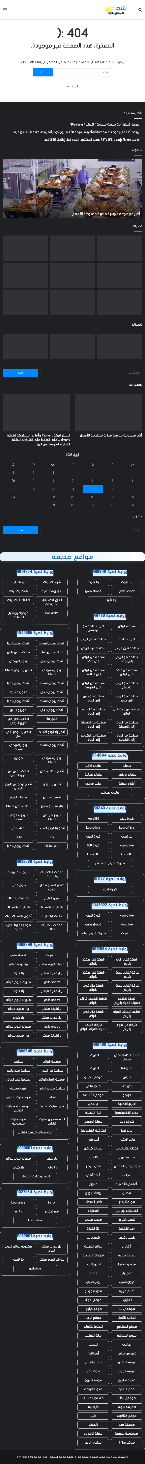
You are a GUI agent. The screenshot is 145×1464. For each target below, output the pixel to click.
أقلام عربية (126, 1291)
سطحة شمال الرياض (93, 639)
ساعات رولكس (126, 774)
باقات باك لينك (18, 591)
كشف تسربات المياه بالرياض (126, 1014)
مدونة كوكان (93, 1148)
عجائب (126, 1175)
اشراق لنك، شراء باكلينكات (52, 602)
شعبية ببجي (52, 797)
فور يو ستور (18, 710)
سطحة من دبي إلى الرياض (93, 698)
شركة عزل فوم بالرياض (93, 987)
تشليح (51, 1097)
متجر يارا (126, 1273)
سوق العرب (18, 885)
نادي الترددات (93, 1202)
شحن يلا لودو (52, 784)
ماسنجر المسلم (93, 1398)
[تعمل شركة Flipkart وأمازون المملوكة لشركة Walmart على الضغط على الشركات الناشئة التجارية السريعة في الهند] (72, 248)
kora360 (93, 818)
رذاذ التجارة (93, 1228)
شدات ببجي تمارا (18, 643)
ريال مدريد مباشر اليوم (51, 1248)
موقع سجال (93, 1300)
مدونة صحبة (126, 1255)
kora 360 (93, 854)
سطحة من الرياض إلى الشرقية (93, 685)
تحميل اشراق (126, 1219)
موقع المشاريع (127, 1326)
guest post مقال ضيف (52, 887)
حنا (52, 837)
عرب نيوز (126, 1130)
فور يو (18, 758)
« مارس (137, 516)
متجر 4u (51, 719)
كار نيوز (93, 1157)
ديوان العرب (126, 1282)
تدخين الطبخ (93, 1362)
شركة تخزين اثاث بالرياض (126, 961)
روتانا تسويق (93, 1193)
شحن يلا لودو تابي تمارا (18, 734)
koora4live (126, 827)
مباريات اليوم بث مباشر (110, 863)
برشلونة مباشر (18, 964)
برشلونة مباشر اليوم (18, 1246)
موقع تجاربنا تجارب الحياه (18, 927)
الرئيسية (72, 86)
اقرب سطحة (127, 639)
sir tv (18, 1211)
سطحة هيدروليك (18, 1070)
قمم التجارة (126, 1389)
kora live (127, 924)
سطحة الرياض (126, 626)
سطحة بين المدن (52, 1070)
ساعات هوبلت (110, 792)
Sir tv (52, 1202)
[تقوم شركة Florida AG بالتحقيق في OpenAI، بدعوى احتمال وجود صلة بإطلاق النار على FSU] (119, 275)
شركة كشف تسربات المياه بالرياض (126, 1001)
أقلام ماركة (127, 783)
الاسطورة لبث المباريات (35, 1176)
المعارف (93, 1210)
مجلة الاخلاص (93, 1433)
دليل (93, 1415)
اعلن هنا (93, 1055)
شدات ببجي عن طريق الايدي (18, 721)
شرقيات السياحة (93, 1255)
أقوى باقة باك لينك (18, 916)
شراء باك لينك (52, 582)
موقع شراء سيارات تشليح (18, 1108)
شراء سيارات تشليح (52, 1106)
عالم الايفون (127, 1139)
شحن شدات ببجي (52, 771)
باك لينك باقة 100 (18, 907)
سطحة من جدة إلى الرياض (126, 711)
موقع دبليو (93, 1309)
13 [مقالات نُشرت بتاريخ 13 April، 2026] (92, 489)
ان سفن (93, 1104)
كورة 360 (93, 845)
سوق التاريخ (51, 898)
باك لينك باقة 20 (18, 898)
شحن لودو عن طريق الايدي (18, 786)
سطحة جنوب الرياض (52, 1088)
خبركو (127, 1095)
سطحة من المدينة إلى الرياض (93, 724)
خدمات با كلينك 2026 (51, 927)
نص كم (126, 1086)
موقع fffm (127, 1442)
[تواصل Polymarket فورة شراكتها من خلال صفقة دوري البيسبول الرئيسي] (119, 302)
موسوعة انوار (126, 1264)
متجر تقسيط (18, 692)
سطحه (18, 1061)
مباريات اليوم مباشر (93, 933)
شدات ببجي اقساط (51, 643)
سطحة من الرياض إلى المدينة (126, 724)
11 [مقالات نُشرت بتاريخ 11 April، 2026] (132, 489)
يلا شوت (126, 582)
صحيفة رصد (127, 1424)
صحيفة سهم (127, 1407)
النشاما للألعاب (93, 1326)
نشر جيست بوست (18, 872)
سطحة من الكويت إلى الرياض (93, 737)
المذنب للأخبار (126, 1317)
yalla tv (51, 1167)
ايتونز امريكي (18, 661)
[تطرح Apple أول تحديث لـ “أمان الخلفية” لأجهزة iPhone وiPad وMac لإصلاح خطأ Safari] (25, 302)
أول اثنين (93, 1353)
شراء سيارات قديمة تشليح (35, 1132)
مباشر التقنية (93, 1246)
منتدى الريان (93, 1442)
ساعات (127, 765)
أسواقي (93, 1139)
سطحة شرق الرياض (127, 648)
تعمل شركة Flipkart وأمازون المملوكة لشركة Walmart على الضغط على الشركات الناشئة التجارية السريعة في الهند (38, 440)
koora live (93, 827)
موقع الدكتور (126, 1362)
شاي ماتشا (51, 846)
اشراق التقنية (126, 1104)
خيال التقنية (93, 1112)
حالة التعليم (93, 1335)
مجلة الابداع (127, 1202)
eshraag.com (25, 1456)
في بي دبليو (126, 1353)
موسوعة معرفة (127, 1433)
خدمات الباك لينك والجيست (51, 874)
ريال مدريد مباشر (51, 973)
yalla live (35, 1268)
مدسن (126, 1193)
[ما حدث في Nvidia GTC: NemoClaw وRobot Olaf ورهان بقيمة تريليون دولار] (25, 275)
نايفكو (93, 1424)
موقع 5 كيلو (93, 1077)
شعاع (93, 1273)
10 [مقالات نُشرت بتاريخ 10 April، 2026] (13, 480)
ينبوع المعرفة (126, 1335)
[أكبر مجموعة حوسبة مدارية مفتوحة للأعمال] (119, 248)
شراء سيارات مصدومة (18, 1121)
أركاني (126, 1246)
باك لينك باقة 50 (52, 907)
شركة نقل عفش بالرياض (93, 961)
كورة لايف (127, 818)
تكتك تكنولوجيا (127, 1148)
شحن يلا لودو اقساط (18, 670)
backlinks (51, 613)
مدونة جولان (93, 1291)
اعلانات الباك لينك (18, 600)
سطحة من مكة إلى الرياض (126, 672)
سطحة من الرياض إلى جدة (126, 659)
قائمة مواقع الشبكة (61, 1456)
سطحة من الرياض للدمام (126, 685)
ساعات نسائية (93, 774)
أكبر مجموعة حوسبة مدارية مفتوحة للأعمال (106, 214)
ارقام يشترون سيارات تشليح (52, 1121)
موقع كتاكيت (126, 1415)
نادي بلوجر (93, 1166)
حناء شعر (18, 828)
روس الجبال (93, 1282)
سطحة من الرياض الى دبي (126, 698)
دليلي (127, 1077)
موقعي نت (127, 1309)
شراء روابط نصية (52, 591)
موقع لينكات (127, 1398)
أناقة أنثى (93, 1175)
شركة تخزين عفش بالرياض (126, 974)
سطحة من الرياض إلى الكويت (126, 737)
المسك (93, 1344)
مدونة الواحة (93, 1389)
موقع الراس (93, 1317)
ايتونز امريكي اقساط (18, 747)
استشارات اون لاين (126, 1210)
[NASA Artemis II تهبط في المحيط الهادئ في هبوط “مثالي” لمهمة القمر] (25, 248)
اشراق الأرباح (93, 1264)
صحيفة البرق (126, 1380)
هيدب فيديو (93, 1219)
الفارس (127, 1300)
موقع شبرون (93, 1380)
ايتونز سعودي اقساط (51, 672)
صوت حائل (93, 1371)
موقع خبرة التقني (127, 1166)
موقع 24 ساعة (93, 1095)
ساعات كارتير (93, 765)
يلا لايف (51, 1158)
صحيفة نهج (126, 1157)
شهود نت (93, 1237)
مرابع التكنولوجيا (126, 1112)
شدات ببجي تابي (18, 652)
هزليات (126, 1344)
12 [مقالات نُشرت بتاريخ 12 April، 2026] (112, 489)
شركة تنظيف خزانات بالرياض (93, 1001)
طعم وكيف (126, 1237)
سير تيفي (52, 1211)
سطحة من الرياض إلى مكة (93, 659)
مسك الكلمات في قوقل (126, 1057)
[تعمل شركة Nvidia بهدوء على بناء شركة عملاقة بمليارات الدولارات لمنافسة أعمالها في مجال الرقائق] (72, 302)
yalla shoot (127, 591)
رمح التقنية (126, 1228)
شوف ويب (127, 1121)
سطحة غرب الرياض (93, 648)
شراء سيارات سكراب (18, 1097)
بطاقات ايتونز (18, 797)
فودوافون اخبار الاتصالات (18, 615)
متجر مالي (93, 1086)
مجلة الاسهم (93, 1121)
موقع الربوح (126, 1371)
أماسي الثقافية (126, 1184)
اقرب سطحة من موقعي (93, 628)
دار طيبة (93, 1407)
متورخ (93, 1184)
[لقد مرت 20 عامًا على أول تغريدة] (72, 275)
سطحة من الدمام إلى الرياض (93, 711)
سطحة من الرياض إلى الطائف (93, 672)
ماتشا (18, 837)
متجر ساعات (93, 783)
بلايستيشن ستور (52, 806)
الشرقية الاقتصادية (93, 1130)
